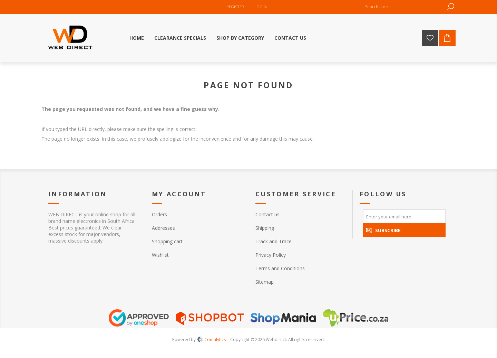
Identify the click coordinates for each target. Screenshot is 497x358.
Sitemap (264, 282)
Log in (260, 6)
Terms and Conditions (280, 268)
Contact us (267, 214)
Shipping (264, 228)
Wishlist (160, 255)
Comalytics (211, 339)
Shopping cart (167, 241)
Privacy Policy (270, 255)
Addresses (163, 228)
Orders (159, 214)
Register (235, 6)
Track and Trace (273, 241)
